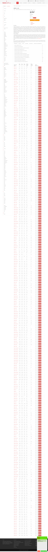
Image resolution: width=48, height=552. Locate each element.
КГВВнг (4, 96)
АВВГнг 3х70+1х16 (16, 306)
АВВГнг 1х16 (15, 84)
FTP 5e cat (5, 8)
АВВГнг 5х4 (15, 483)
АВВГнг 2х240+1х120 (16, 223)
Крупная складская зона (27, 542)
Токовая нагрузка (31, 43)
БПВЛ (4, 65)
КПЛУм (4, 125)
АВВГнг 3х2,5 (15, 230)
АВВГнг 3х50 (15, 301)
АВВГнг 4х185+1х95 (16, 464)
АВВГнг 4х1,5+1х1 (16, 384)
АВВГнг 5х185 (15, 514)
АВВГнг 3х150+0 (15, 344)
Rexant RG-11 (5, 18)
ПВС (4, 177)
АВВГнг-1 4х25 (15, 410)
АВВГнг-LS (5, 39)
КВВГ (4, 84)
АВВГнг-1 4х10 (15, 396)
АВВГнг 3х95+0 (15, 320)
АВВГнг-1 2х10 (15, 159)
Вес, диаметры (26, 43)
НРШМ (4, 146)
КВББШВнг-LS (5, 82)
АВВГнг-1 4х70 (15, 431)
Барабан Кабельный (6, 63)
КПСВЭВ (5, 129)
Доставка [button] (32, 22)
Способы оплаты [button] (32, 23)
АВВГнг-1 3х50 (15, 294)
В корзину (40, 70)
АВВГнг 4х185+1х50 (16, 462)
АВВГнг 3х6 (15, 249)
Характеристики (15, 43)
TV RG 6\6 (5, 24)
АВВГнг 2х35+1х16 (16, 171)
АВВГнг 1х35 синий (16, 93)
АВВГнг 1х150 (15, 124)
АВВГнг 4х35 (15, 417)
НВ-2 (4, 143)
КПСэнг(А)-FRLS (5, 131)
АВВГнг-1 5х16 (15, 490)
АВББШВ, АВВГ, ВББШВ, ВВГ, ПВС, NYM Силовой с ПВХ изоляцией (23, 9)
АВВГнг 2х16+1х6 (15, 164)
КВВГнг (4, 85)
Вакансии (15, 546)
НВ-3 (4, 144)
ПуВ (4, 189)
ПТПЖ (4, 188)
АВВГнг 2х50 (15, 178)
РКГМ (4, 193)
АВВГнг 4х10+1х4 (15, 398)
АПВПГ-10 (5, 52)
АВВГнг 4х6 (15, 391)
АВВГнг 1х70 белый (16, 110)
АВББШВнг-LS (5, 36)
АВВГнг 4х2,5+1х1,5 (16, 386)
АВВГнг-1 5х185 (15, 516)
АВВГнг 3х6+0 (15, 242)
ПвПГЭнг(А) (5, 172)
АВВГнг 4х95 (15, 436)
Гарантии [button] (32, 24)
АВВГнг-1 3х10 (15, 256)
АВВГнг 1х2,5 (15, 68)
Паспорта (23, 43)
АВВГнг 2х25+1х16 (16, 169)
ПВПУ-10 (5, 174)
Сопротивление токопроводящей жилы (38, 43)
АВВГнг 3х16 (15, 268)
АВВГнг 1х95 (15, 117)
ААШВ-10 (5, 33)
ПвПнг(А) (5, 173)
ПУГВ (4, 190)
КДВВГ (4, 110)
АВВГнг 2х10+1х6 (15, 157)
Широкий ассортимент (27, 544)
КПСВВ (4, 127)
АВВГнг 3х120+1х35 (16, 334)
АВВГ (4, 37)
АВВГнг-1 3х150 (15, 346)
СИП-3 (4, 202)
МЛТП (4, 140)
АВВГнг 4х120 (15, 450)
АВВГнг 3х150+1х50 (16, 353)
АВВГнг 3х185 (15, 365)
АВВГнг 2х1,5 (15, 138)
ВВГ (4, 70)
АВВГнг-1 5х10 (15, 488)
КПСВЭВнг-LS (5, 130)
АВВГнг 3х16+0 (15, 266)
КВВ (4, 83)
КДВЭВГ (5, 113)
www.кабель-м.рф (39, 38)
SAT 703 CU (5, 22)
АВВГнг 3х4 (15, 240)
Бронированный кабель (16, 544)
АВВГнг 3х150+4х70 (16, 351)
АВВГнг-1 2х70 (15, 188)
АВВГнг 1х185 (15, 126)
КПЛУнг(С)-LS (5, 126)
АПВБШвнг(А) (5, 48)
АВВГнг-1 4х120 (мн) (16, 448)
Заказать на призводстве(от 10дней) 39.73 (34, 20)
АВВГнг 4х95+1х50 (16, 438)
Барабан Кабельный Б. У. (6, 64)
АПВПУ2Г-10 (5, 53)
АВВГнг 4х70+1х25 (16, 429)
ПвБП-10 (5, 159)
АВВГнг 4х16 (15, 403)
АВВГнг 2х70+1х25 (16, 183)
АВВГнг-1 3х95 (15, 325)
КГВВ (4, 95)
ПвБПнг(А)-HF (5, 161)
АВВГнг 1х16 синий (16, 79)
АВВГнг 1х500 (15, 133)
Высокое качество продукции (28, 541)
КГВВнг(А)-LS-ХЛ (5, 101)
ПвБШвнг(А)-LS (5, 162)
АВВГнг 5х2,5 (15, 481)
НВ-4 (4, 145)
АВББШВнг (5, 35)
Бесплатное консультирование (28, 545)
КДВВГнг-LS (5, 112)
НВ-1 (4, 142)
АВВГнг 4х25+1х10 (16, 412)
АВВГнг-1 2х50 (15, 176)
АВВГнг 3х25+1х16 (16, 273)
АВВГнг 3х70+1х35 (16, 313)
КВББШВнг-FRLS (5, 81)
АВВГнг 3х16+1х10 (16, 261)
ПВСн (4, 178)
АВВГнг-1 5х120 (15, 509)
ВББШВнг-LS (5, 69)
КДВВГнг (5, 111)
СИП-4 (4, 203)
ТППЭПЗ (5, 207)
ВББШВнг (5, 68)
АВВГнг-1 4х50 (15, 422)
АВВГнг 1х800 (15, 136)
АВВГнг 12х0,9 (15, 526)
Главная (14, 9)
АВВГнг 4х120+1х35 (16, 443)
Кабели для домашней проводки (17, 541)
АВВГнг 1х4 (15, 70)
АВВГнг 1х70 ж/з (15, 107)
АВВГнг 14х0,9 (15, 528)
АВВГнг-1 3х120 (15, 327)
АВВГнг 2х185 (15, 214)
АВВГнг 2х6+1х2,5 (16, 150)
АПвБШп (5, 49)
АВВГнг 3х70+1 (15, 308)
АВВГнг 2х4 (15, 145)
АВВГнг (4, 38)
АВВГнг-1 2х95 (15, 190)
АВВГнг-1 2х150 (15, 204)
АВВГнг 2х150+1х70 (16, 209)
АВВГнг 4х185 (15, 469)
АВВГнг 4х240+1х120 (16, 474)
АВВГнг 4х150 (15, 455)
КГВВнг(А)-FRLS (5, 99)
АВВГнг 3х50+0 (15, 299)
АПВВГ (4, 50)
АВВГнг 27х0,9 (15, 533)
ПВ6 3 (4, 156)
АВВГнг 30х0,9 (15, 535)
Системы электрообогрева (16, 543)
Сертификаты (19, 43)
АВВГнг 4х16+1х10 (16, 405)
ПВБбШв (5, 157)
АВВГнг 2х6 (15, 152)
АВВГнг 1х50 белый (16, 98)
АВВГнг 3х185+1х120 (16, 360)
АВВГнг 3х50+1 (15, 292)
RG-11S (4, 19)
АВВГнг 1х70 (15, 105)
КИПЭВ (4, 116)
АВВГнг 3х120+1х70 (16, 332)
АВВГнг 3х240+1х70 (16, 379)
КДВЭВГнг (5, 114)
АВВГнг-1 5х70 (15, 502)
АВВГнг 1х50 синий (16, 100)
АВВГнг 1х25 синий (16, 86)
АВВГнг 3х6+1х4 (15, 247)
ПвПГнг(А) (5, 171)
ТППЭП (4, 205)
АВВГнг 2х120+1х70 (16, 197)
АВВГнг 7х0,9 (15, 521)
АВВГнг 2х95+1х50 (16, 195)
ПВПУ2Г (5, 175)
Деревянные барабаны (16, 545)
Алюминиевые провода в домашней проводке (18, 542)
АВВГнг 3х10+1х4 (15, 254)
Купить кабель (15, 547)
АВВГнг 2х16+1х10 (16, 162)
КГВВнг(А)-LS (5, 100)
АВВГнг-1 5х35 (15, 495)
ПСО (4, 187)
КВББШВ (5, 79)
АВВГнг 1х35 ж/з (15, 91)
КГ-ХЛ (4, 94)
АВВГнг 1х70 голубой (16, 112)
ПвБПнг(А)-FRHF (5, 160)
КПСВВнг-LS (5, 128)
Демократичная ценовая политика (28, 543)
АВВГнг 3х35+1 (15, 287)
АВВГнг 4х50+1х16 (16, 424)
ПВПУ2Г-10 (5, 176)
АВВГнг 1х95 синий (16, 119)
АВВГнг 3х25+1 (15, 275)
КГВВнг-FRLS (5, 97)
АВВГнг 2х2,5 (15, 143)
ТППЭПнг (5, 208)
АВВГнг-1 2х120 (15, 202)
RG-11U (5, 20)
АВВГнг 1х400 (15, 131)
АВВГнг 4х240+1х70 (16, 476)
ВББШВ (4, 67)
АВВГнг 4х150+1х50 (16, 457)
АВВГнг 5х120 (15, 507)
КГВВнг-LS (5, 98)
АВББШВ (5, 34)
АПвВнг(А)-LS (5, 51)
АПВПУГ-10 (5, 54)
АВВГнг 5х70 (15, 500)
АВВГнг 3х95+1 (15, 318)
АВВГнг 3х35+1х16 (16, 280)
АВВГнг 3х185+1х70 (16, 358)
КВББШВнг (5, 80)
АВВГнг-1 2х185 (15, 216)
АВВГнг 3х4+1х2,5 (16, 235)
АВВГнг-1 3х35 (15, 282)
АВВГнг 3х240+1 (15, 377)
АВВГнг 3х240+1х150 (16, 372)
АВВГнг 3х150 (15, 339)
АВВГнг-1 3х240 (15, 370)
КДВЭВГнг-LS (5, 115)
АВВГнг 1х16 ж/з (15, 81)
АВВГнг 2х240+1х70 (16, 221)
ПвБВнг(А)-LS (5, 158)
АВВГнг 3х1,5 (15, 228)
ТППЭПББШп (5, 206)
